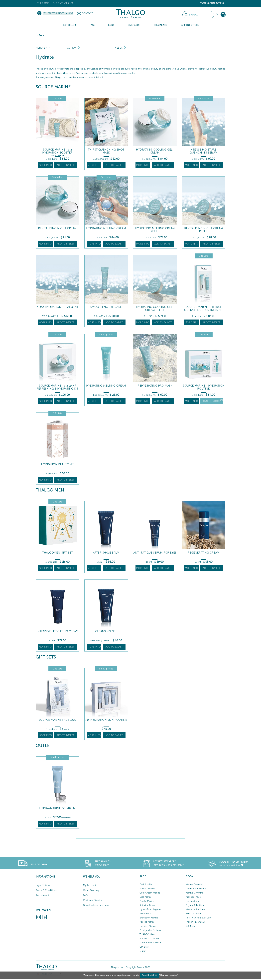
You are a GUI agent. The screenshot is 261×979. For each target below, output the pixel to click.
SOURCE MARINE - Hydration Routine (203, 387)
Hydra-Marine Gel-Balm (57, 808)
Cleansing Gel (106, 631)
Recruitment (42, 895)
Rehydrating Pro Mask (155, 385)
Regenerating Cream (203, 552)
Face (41, 35)
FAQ (85, 895)
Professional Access (212, 3)
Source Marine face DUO (57, 719)
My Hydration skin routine (106, 719)
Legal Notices (43, 885)
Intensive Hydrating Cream (57, 631)
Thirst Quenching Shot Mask (106, 151)
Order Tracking (91, 890)
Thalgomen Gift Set (57, 552)
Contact (87, 13)
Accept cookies (149, 975)
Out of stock (213, 401)
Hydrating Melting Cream (106, 228)
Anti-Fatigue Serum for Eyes (154, 552)
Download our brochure (96, 905)
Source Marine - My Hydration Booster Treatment (57, 152)
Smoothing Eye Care (106, 307)
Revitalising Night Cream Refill (203, 230)
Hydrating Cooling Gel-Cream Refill (155, 308)
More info (45, 165)
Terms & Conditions (46, 890)
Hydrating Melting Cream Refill (155, 230)
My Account (89, 885)
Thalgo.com (117, 967)
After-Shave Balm (106, 552)
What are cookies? (168, 975)
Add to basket (65, 165)
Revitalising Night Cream (57, 228)
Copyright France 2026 (138, 967)
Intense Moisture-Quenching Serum (204, 151)
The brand (43, 3)
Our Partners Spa (63, 3)
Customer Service (92, 900)
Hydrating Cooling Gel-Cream (155, 151)
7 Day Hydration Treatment (57, 307)
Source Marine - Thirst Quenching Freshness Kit (203, 308)
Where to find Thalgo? (58, 13)
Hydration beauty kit (57, 464)
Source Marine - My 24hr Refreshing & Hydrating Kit (57, 387)
